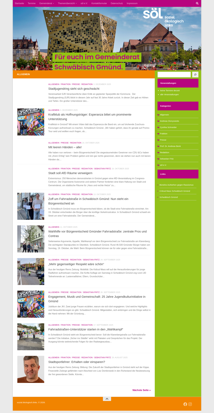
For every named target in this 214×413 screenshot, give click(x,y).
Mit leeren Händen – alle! (65, 147)
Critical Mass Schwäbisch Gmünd (175, 191)
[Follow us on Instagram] (190, 406)
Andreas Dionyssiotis (169, 121)
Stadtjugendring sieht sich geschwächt (73, 88)
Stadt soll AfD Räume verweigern (70, 173)
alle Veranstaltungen (169, 94)
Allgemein (53, 84)
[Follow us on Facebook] (185, 406)
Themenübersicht (66, 3)
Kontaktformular (99, 3)
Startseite (19, 3)
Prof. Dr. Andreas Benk (170, 146)
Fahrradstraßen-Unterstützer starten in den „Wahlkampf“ (85, 331)
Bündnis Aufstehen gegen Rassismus (177, 185)
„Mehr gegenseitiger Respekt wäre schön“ (76, 265)
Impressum (132, 3)
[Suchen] (195, 74)
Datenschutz (117, 3)
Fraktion (66, 84)
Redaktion (87, 84)
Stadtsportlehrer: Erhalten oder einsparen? (76, 364)
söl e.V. (84, 3)
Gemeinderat (45, 3)
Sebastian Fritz (102, 169)
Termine (32, 3)
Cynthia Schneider (168, 127)
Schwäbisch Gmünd (169, 197)
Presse (76, 84)
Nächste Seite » (142, 392)
